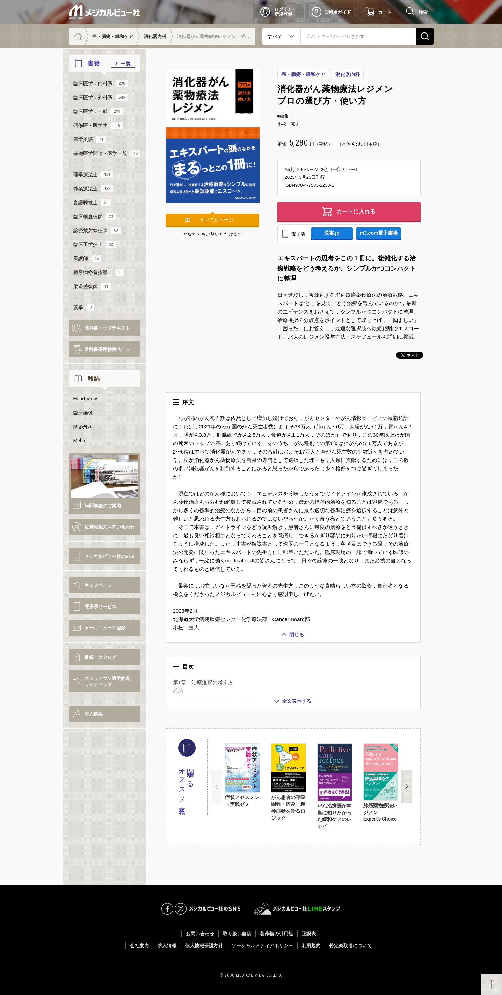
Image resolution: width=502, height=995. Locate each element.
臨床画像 (83, 412)
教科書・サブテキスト (107, 328)
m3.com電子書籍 (379, 233)
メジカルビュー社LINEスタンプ (297, 909)
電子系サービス (100, 606)
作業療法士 (93, 188)
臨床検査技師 (94, 216)
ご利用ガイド (337, 12)
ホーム (77, 36)
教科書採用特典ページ (107, 349)
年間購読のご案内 (103, 505)
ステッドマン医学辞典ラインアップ (107, 681)
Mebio (80, 440)
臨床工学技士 (94, 244)
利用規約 (311, 945)
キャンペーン (98, 585)
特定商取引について (350, 945)
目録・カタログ (100, 657)
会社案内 (139, 945)
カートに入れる (356, 211)
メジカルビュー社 (104, 12)
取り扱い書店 (237, 933)
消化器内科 (155, 36)
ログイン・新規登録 (285, 12)
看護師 (87, 258)
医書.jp (331, 233)
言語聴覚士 (92, 202)
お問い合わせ (200, 933)
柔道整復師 (92, 286)
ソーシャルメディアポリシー (262, 945)
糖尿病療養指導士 (98, 272)
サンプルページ (216, 219)
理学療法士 (93, 174)
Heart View (85, 398)
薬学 (83, 307)
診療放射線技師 (97, 230)
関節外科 (83, 426)
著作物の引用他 (276, 933)
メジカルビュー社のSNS (110, 556)
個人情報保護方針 (204, 945)
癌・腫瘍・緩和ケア (112, 36)
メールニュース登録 (105, 628)
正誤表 (309, 933)
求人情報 (94, 713)
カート (385, 12)
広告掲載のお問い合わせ (109, 527)
